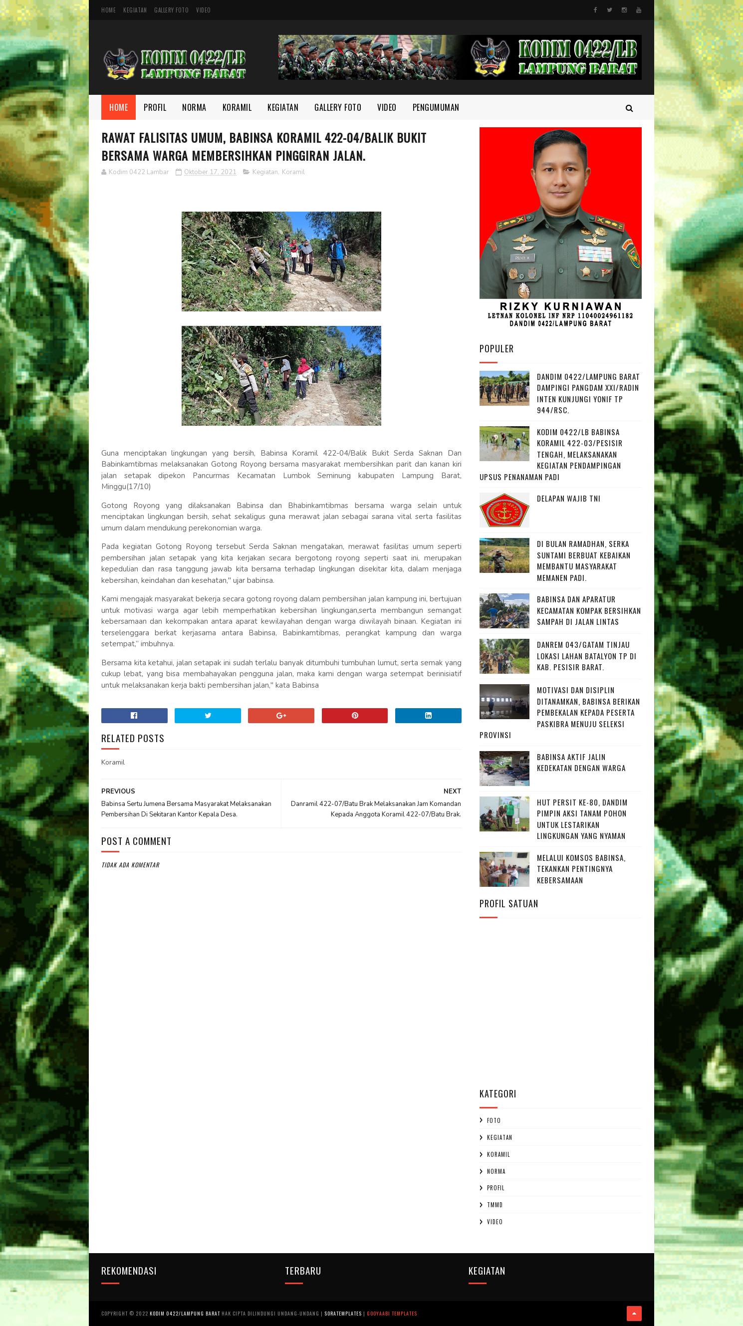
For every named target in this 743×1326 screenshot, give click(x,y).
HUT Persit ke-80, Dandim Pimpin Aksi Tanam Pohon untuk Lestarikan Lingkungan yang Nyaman (582, 818)
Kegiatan (135, 10)
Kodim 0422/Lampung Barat (185, 1313)
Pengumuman (436, 107)
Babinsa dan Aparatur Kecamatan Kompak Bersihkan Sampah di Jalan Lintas (589, 610)
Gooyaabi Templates (392, 1313)
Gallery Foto (171, 10)
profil (495, 1188)
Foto (494, 1120)
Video (203, 10)
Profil (155, 107)
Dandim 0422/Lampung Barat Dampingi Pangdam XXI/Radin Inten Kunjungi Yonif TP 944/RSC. (588, 393)
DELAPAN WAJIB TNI (569, 498)
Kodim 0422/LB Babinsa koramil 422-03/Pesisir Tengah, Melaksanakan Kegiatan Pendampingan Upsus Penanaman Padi (551, 454)
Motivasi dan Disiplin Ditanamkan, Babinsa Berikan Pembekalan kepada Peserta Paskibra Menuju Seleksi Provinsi (560, 712)
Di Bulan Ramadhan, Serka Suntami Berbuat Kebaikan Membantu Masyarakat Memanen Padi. (584, 560)
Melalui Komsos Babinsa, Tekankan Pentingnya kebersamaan (581, 868)
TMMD (495, 1205)
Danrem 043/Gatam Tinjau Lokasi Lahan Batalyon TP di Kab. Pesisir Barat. (587, 655)
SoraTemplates (343, 1313)
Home (108, 10)
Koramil (237, 107)
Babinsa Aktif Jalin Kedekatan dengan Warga (581, 762)
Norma (194, 107)
